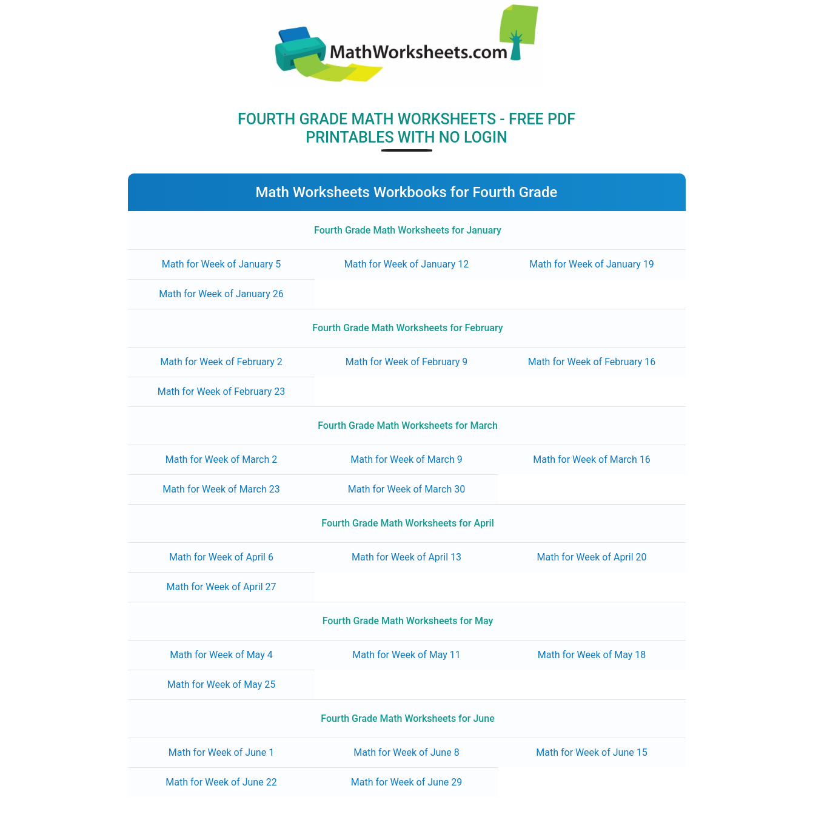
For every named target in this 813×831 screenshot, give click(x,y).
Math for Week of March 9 (406, 459)
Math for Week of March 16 (592, 459)
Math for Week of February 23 (222, 391)
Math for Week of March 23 (221, 489)
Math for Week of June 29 (406, 782)
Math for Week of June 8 (406, 752)
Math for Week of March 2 (222, 459)
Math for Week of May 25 (221, 684)
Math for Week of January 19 (591, 264)
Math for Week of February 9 (407, 362)
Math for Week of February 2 (221, 362)
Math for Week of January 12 (406, 264)
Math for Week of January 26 (221, 294)
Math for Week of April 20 (592, 557)
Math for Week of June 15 (591, 752)
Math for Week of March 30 (407, 489)
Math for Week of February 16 (592, 362)
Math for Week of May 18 (592, 655)
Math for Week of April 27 (221, 587)
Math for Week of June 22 (221, 782)
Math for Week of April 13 (406, 557)
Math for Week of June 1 (221, 752)
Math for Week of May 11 (406, 655)
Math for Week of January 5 (221, 264)
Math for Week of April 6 (221, 557)
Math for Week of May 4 (221, 655)
